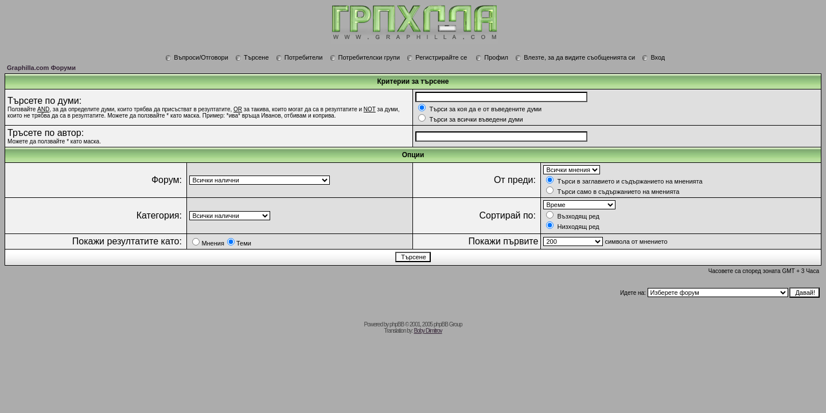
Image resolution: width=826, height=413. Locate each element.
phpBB (396, 324)
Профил (492, 57)
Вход (653, 57)
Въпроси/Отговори (196, 57)
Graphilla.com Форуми (41, 67)
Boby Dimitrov (428, 331)
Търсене (252, 57)
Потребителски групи (365, 57)
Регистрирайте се (437, 57)
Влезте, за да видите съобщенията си (575, 57)
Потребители (299, 57)
